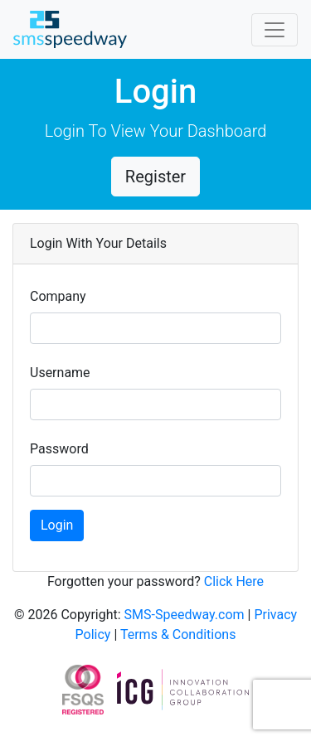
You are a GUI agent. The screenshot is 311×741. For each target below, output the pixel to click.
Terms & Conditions (178, 634)
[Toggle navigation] (274, 29)
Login (57, 525)
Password (59, 449)
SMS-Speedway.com (186, 614)
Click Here (234, 581)
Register (155, 176)
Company (58, 296)
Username (60, 372)
